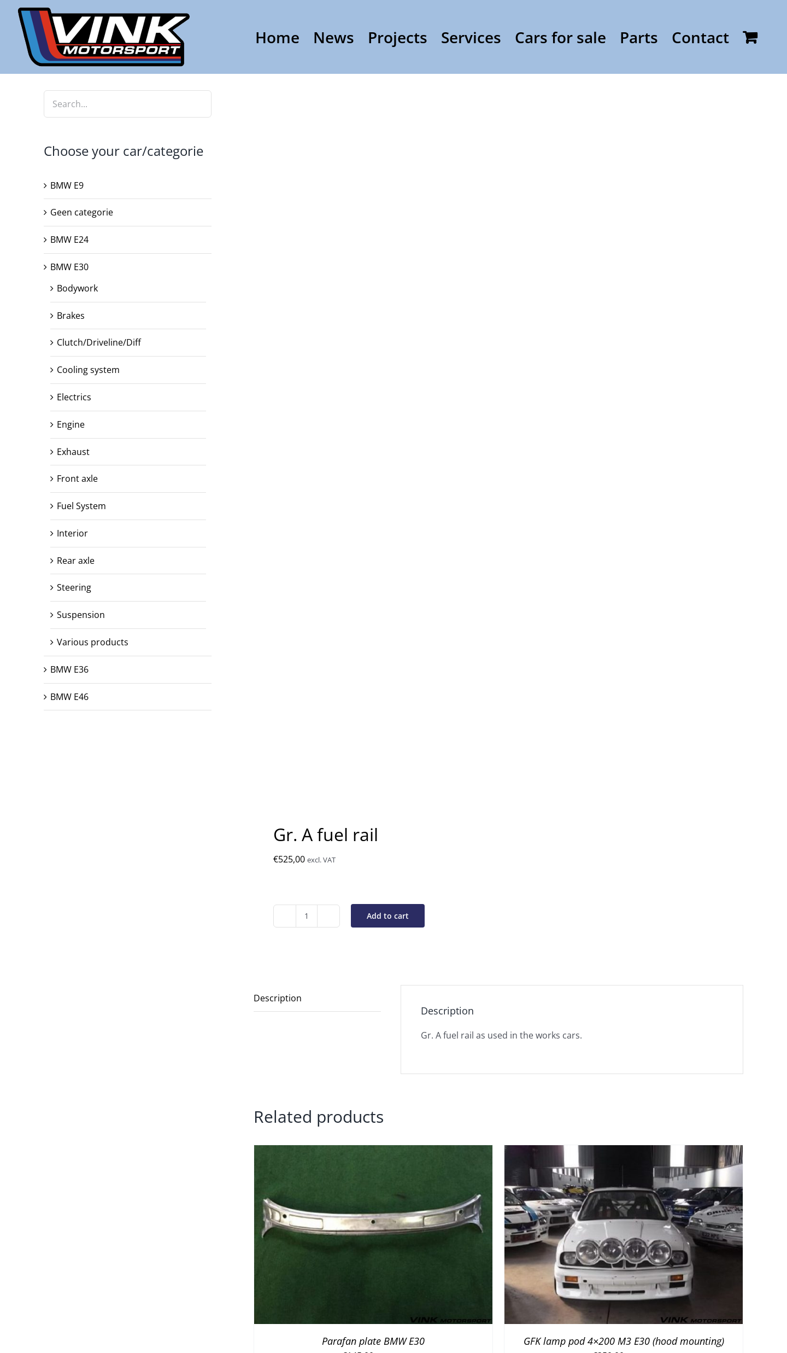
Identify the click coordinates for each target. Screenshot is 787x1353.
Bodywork (77, 288)
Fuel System (81, 506)
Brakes (71, 316)
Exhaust (73, 452)
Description (278, 998)
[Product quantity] (307, 916)
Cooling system (88, 370)
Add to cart (388, 916)
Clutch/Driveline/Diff (99, 342)
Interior (72, 533)
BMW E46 (69, 697)
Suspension (81, 615)
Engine (71, 424)
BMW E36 (69, 669)
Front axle (77, 479)
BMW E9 (67, 185)
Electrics (74, 397)
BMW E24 (69, 240)
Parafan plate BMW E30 (373, 1341)
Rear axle (76, 561)
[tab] (317, 998)
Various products (92, 642)
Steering (74, 587)
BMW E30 (69, 267)
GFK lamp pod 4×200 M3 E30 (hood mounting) (624, 1341)
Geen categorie (81, 212)
